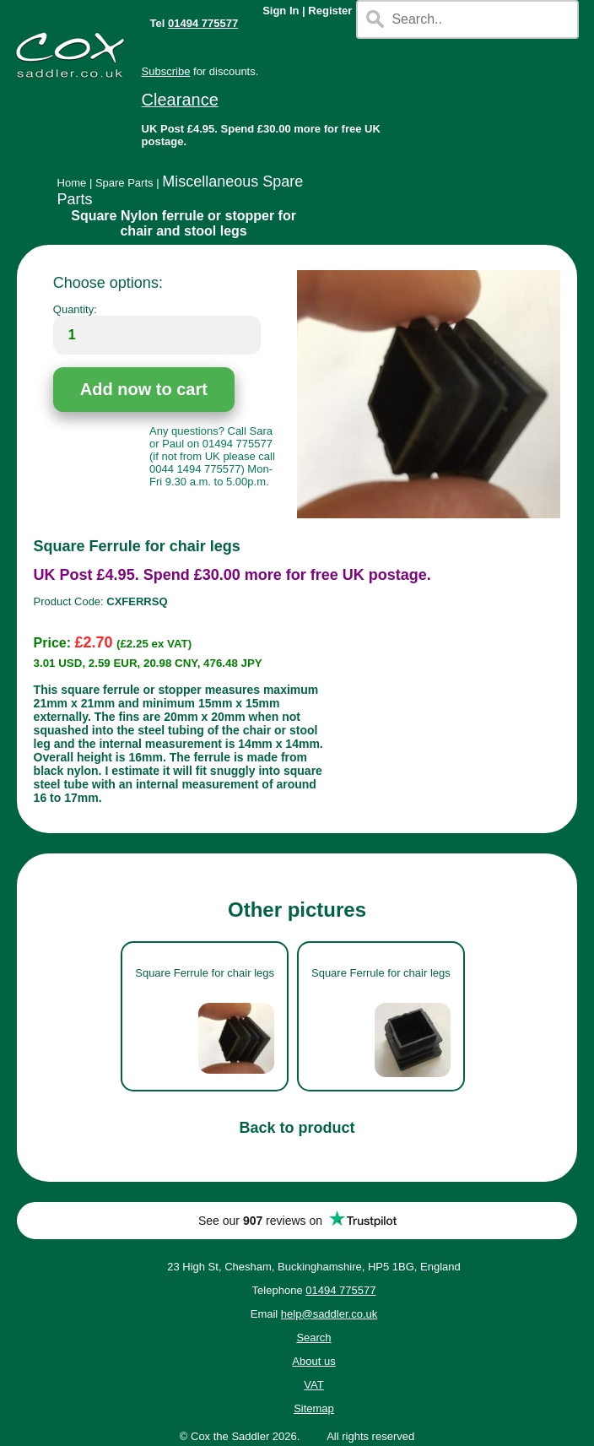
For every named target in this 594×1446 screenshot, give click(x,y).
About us (313, 1361)
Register (330, 10)
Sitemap (314, 1408)
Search (313, 1337)
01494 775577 (203, 23)
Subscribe (166, 71)
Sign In (280, 10)
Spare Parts (124, 182)
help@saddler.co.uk (329, 1314)
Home (72, 182)
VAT (313, 1384)
